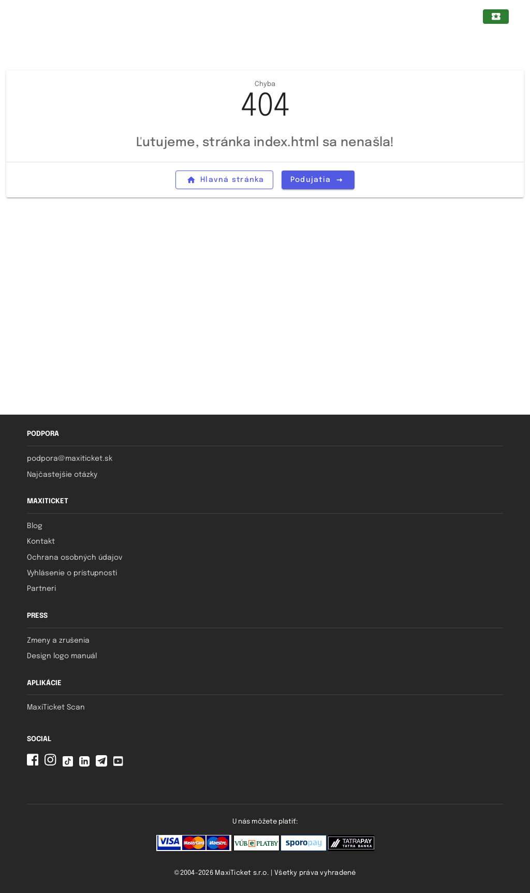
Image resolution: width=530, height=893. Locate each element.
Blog (34, 526)
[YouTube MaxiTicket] (120, 764)
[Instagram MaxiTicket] (52, 764)
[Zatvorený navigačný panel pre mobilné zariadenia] (27, 16)
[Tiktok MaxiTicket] (70, 764)
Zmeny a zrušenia (58, 640)
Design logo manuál (62, 656)
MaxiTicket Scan (56, 707)
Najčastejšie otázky (62, 474)
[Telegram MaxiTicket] (103, 764)
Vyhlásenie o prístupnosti (72, 573)
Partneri (41, 588)
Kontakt (41, 541)
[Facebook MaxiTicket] (34, 764)
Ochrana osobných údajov (74, 557)
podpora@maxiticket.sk (69, 458)
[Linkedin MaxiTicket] (86, 764)
